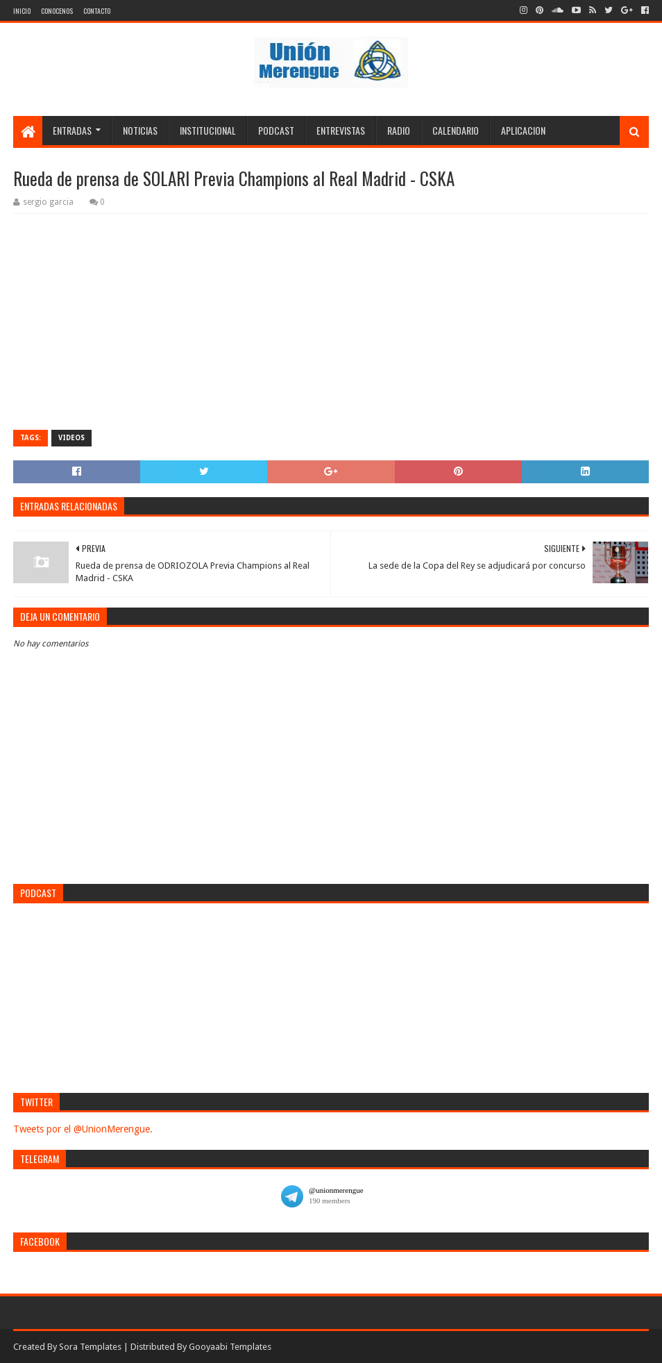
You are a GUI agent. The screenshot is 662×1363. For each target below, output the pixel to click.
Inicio (22, 11)
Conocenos (57, 11)
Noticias (140, 130)
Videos (71, 438)
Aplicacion (523, 130)
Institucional (208, 130)
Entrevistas (340, 130)
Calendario (455, 130)
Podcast (276, 130)
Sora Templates (90, 1346)
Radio (398, 130)
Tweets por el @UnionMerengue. (83, 1129)
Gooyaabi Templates (230, 1346)
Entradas (72, 130)
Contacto (96, 11)
